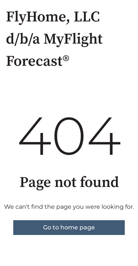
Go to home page (69, 227)
